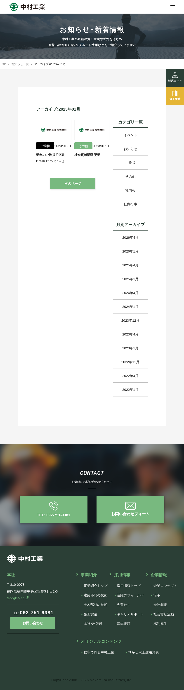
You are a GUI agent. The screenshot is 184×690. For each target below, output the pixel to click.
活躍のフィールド (130, 595)
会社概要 (160, 604)
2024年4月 (130, 292)
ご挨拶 (130, 162)
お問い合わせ (33, 622)
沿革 (156, 595)
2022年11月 (130, 361)
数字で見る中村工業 (99, 652)
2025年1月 (130, 278)
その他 (130, 176)
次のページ (72, 183)
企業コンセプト (165, 585)
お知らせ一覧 (20, 63)
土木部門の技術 (95, 604)
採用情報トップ (129, 585)
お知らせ (130, 148)
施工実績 (90, 614)
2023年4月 (130, 334)
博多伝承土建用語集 (143, 652)
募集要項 (123, 623)
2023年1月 (130, 347)
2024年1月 (130, 306)
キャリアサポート (130, 614)
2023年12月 (130, 320)
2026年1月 (130, 251)
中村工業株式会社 (22, 5)
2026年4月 (130, 237)
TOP (3, 64)
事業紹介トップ (95, 585)
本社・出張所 (93, 623)
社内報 (130, 190)
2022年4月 (130, 375)
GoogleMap (17, 597)
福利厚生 (160, 623)
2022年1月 (130, 389)
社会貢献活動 (163, 614)
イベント (130, 134)
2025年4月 (130, 264)
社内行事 (130, 204)
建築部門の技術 (95, 595)
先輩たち (123, 604)
